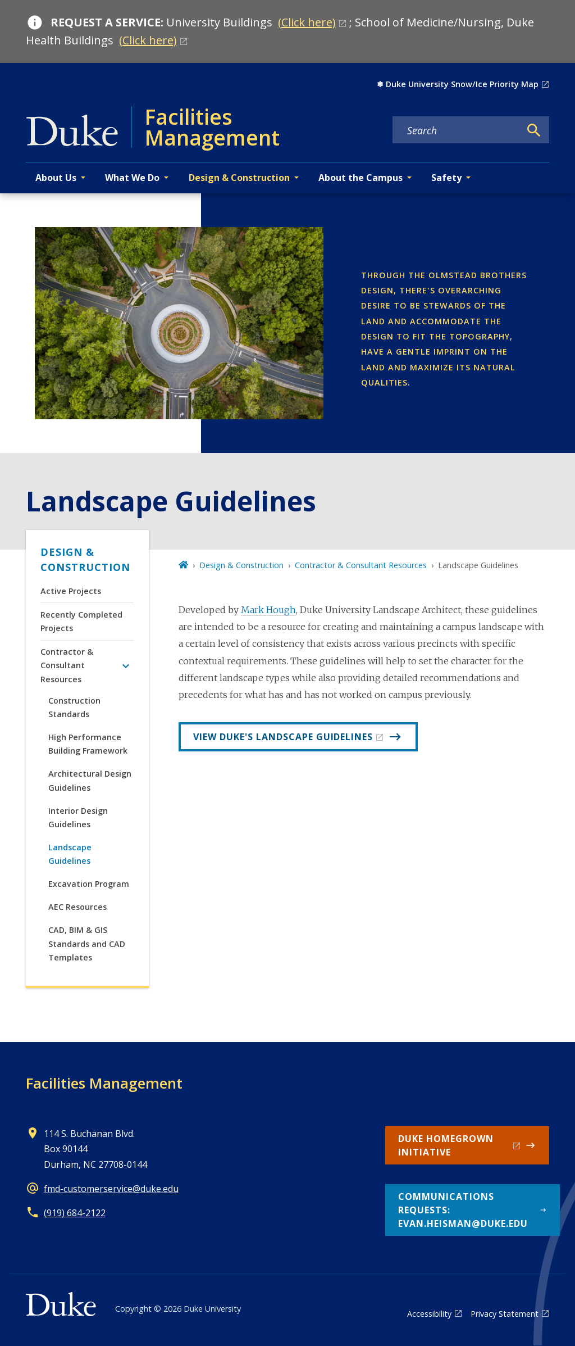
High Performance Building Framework (87, 744)
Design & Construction (85, 559)
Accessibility (429, 1313)
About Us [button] (55, 177)
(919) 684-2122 (75, 1213)
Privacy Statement (505, 1313)
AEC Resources (77, 906)
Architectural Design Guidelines (89, 780)
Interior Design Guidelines (78, 817)
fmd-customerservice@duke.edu (111, 1188)
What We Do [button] (132, 177)
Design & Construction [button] (239, 177)
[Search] (534, 130)
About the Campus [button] (360, 177)
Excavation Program (88, 883)
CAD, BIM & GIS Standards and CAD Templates (86, 943)
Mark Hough (268, 609)
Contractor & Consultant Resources (66, 665)
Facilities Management (104, 1083)
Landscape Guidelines (70, 854)
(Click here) (307, 22)
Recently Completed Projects (81, 621)
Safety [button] (446, 177)
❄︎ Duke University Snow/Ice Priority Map (458, 84)
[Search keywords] (456, 130)
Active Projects (70, 591)
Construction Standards (74, 707)
